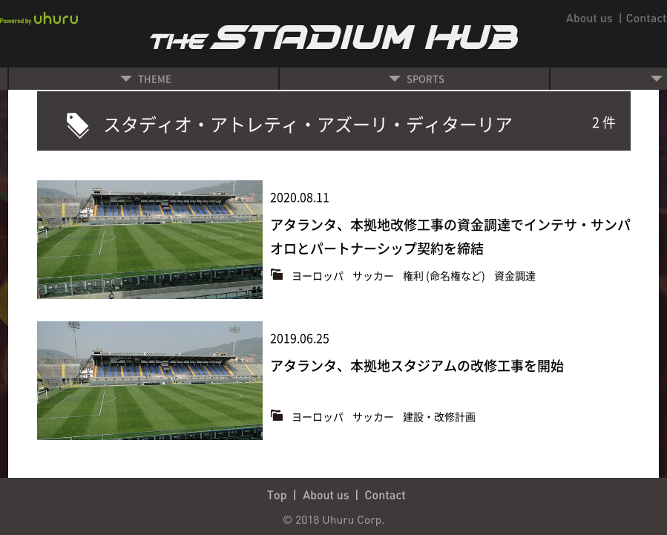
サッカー (374, 275)
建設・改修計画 (439, 416)
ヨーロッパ (319, 275)
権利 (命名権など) (445, 275)
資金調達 (515, 275)
